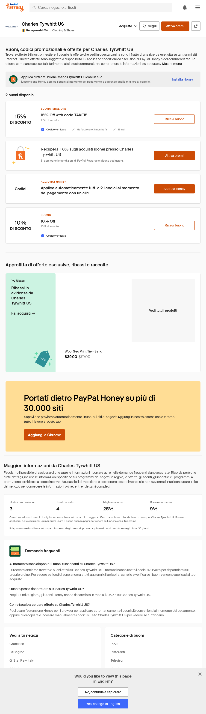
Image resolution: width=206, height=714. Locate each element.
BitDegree (16, 652)
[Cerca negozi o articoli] (100, 7)
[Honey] (15, 7)
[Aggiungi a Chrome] (44, 434)
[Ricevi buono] (174, 119)
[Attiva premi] (175, 26)
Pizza (114, 644)
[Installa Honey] (182, 79)
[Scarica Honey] (174, 188)
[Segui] (149, 26)
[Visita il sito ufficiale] (195, 26)
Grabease (16, 644)
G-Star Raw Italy (21, 660)
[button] (197, 7)
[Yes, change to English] (103, 703)
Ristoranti (118, 652)
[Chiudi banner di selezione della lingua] (200, 674)
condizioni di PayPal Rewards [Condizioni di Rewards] (78, 161)
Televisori (117, 660)
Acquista (128, 26)
